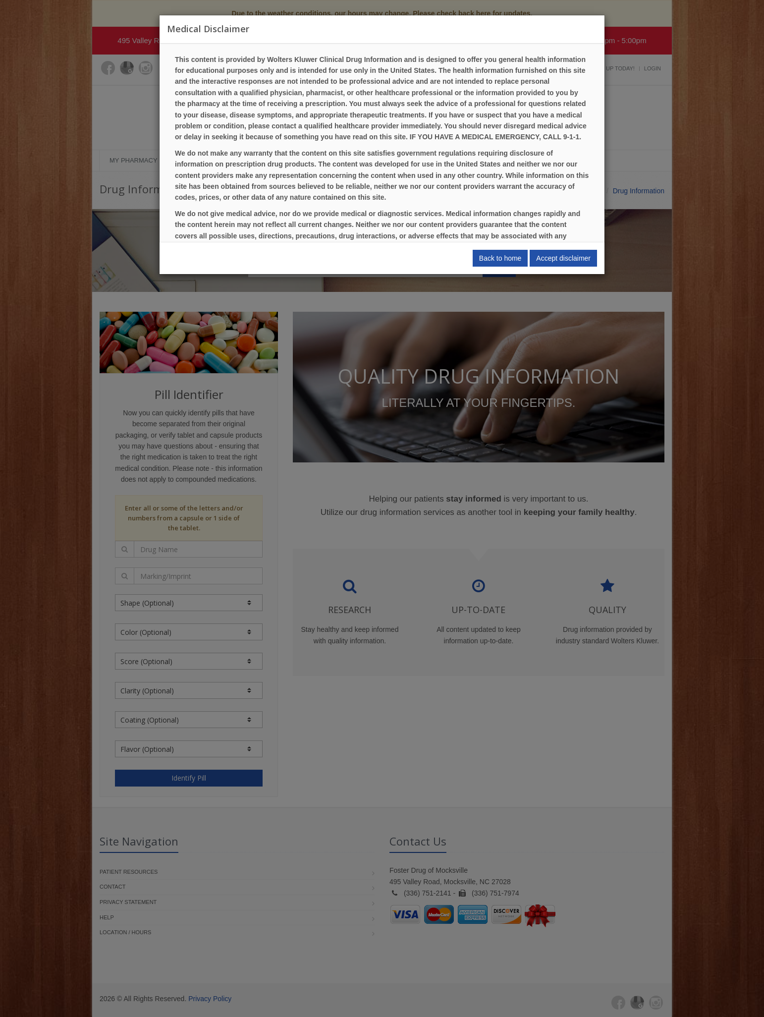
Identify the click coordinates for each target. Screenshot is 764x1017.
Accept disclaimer (563, 258)
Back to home (500, 258)
